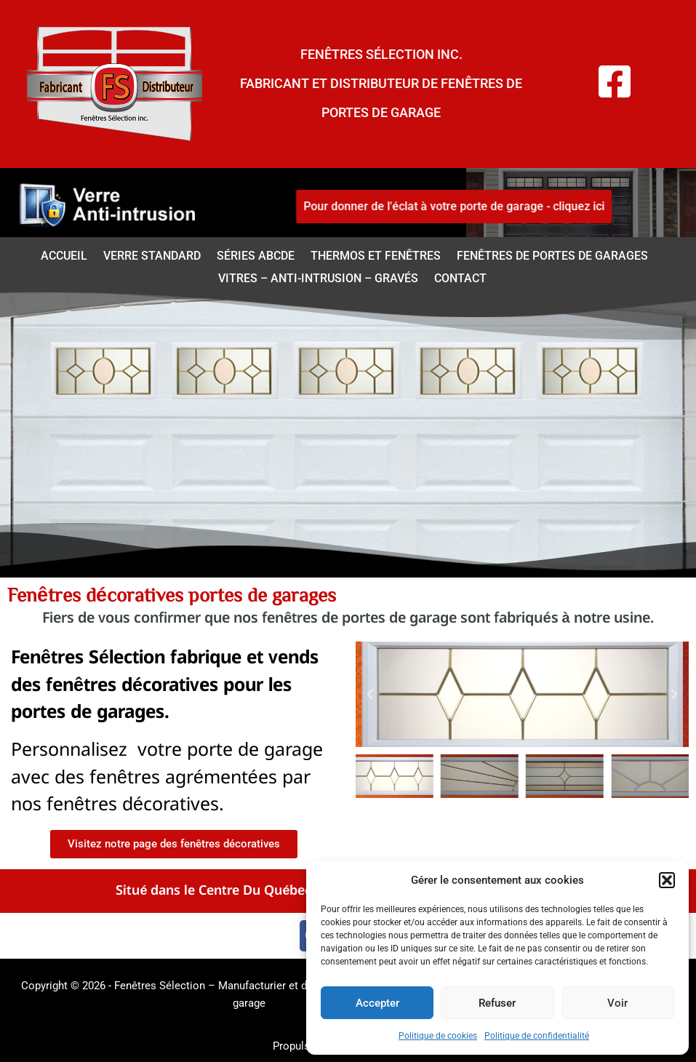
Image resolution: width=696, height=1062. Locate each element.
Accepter (377, 1003)
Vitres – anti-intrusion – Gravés (318, 278)
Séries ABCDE (256, 256)
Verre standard (152, 256)
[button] (667, 880)
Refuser (497, 1003)
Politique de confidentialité (536, 1036)
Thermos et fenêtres (376, 256)
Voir (617, 1003)
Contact (460, 278)
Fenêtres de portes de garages (552, 256)
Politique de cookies (438, 1036)
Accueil (64, 256)
